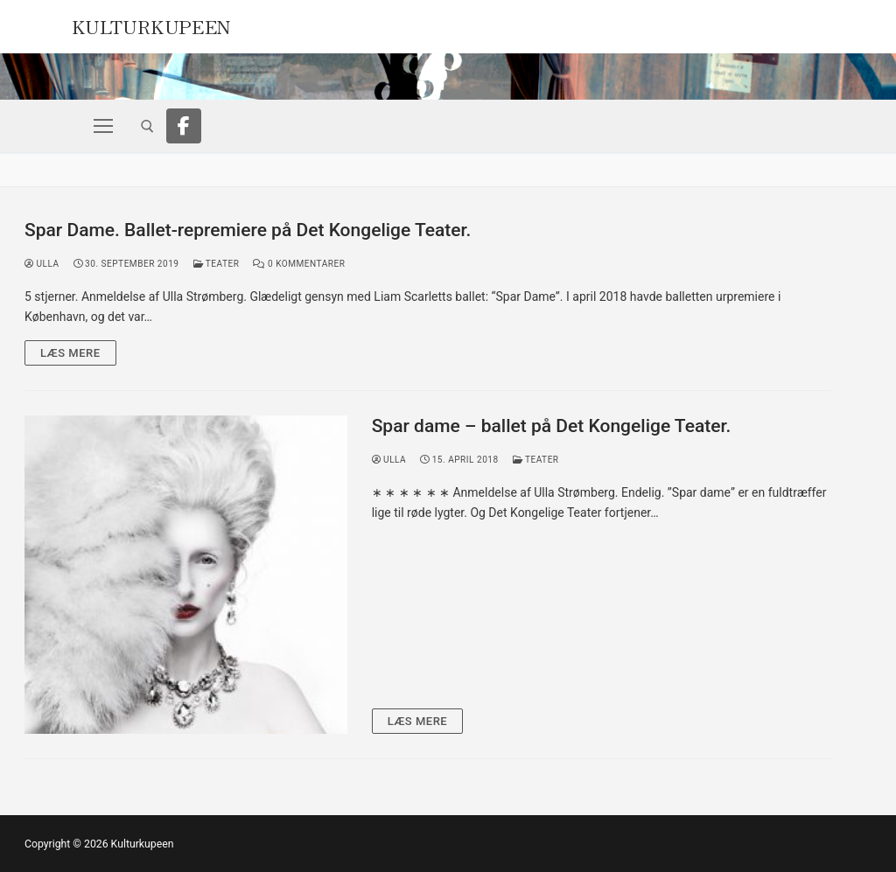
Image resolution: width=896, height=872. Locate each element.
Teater (216, 264)
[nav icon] (103, 126)
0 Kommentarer (299, 264)
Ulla (42, 264)
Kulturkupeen (151, 24)
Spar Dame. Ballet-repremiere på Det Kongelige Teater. (247, 230)
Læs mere (70, 352)
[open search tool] (147, 126)
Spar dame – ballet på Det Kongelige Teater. (552, 425)
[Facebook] (183, 125)
